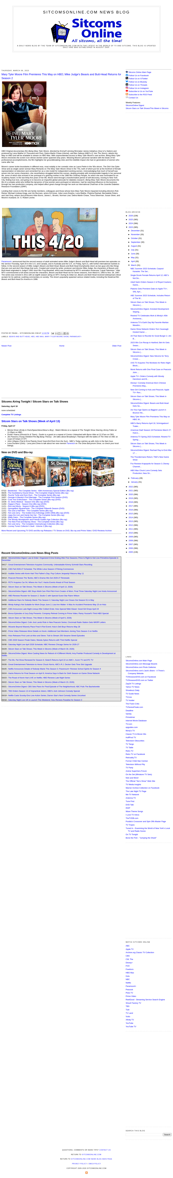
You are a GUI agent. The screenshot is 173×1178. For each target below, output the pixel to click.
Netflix (128, 983)
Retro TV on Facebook (135, 754)
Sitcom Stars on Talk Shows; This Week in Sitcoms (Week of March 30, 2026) (41, 649)
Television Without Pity (135, 764)
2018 (131, 502)
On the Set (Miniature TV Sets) (139, 774)
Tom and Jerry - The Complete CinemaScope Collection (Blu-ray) (35, 524)
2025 (131, 219)
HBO (33, 336)
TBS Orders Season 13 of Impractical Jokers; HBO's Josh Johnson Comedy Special (44, 691)
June (133, 254)
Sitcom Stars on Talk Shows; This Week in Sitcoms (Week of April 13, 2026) (40, 587)
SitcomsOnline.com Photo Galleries (141, 667)
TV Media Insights (133, 784)
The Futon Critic (132, 704)
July (133, 250)
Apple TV (130, 949)
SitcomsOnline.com (91, 1154)
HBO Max (40, 336)
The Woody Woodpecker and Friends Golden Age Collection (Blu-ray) (37, 519)
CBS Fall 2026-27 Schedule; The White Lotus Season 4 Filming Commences (41, 569)
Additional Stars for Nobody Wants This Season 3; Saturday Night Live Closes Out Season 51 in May (51, 600)
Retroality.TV (131, 757)
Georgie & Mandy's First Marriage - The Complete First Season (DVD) (38, 497)
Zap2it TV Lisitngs (133, 684)
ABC (128, 946)
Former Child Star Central (137, 761)
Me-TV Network (132, 794)
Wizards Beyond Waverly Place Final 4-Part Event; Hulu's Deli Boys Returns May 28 (44, 627)
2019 (131, 498)
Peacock (129, 989)
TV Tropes (130, 825)
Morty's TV (130, 731)
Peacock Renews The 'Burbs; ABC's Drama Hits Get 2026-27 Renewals (38, 578)
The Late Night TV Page (136, 791)
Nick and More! (132, 778)
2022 (131, 487)
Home (61, 346)
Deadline (129, 710)
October (134, 238)
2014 (131, 517)
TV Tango (130, 744)
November (135, 234)
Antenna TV (131, 798)
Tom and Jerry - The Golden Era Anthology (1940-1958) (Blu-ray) (35, 513)
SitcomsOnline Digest (135, 105)
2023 (131, 227)
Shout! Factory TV (133, 1003)
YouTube (129, 1023)
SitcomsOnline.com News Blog (86, 12)
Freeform (130, 969)
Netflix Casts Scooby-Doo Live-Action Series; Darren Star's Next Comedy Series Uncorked (46, 695)
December (135, 230)
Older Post (116, 346)
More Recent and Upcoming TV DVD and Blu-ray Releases (26, 530)
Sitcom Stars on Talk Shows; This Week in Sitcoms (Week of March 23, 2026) (41, 682)
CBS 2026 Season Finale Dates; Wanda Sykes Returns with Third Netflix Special (42, 640)
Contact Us (132, 98)
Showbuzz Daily (132, 690)
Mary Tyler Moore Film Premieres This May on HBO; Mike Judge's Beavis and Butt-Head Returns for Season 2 (61, 76)
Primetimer (130, 717)
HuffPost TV (131, 737)
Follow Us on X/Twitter (138, 78)
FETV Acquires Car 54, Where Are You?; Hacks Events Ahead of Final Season (41, 582)
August (134, 246)
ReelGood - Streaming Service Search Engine (145, 999)
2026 (131, 216)
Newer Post (6, 346)
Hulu (128, 976)
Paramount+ (6, 261)
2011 (131, 529)
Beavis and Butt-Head (19, 336)
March (134, 265)
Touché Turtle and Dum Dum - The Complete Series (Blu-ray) (34, 495)
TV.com (129, 724)
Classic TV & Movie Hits (136, 734)
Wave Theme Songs (134, 811)
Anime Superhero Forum (136, 771)
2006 (131, 548)
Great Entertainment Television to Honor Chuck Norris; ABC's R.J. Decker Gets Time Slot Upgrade (50, 664)
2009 (131, 537)
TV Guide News (132, 694)
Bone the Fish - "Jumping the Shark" (141, 838)
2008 (131, 540)
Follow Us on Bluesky (138, 82)
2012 (131, 525)
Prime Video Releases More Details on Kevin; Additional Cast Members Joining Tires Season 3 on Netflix (53, 631)
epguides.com (132, 727)
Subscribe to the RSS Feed (140, 94)
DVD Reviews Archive (102, 530)
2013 (131, 521)
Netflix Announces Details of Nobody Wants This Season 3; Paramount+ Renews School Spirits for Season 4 (54, 669)
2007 (131, 544)
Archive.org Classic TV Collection (140, 952)
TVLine (129, 697)
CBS (128, 956)
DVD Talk (130, 805)
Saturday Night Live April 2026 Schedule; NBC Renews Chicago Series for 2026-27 (43, 644)
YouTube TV (131, 1026)
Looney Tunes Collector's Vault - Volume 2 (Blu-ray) (30, 526)
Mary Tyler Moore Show (57, 336)
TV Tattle (129, 747)
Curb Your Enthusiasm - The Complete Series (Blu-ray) (31, 499)
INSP (128, 808)
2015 (131, 513)
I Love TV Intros (132, 815)
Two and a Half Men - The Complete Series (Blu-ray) (30, 511)
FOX (128, 966)
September (136, 242)
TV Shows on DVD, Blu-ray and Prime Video (72, 530)
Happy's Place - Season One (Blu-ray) (24, 504)
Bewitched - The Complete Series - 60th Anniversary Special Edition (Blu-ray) (41, 491)
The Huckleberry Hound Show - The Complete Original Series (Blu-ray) (38, 493)
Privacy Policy (79, 1164)
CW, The (129, 959)
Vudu (128, 1016)
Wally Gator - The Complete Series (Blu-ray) (27, 517)
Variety (129, 714)
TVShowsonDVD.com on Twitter (139, 680)
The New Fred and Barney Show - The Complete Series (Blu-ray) (35, 522)
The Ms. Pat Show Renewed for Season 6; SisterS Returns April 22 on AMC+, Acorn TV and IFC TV (50, 660)
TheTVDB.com (132, 818)
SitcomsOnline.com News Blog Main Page (91, 1159)
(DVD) (58, 499)
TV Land (129, 1013)
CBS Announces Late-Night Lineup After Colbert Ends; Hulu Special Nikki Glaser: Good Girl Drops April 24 (53, 609)
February (135, 478)
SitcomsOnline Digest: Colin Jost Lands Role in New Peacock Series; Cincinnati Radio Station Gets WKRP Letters (57, 622)
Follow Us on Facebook (139, 75)
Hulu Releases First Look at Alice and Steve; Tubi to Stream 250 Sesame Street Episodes (46, 635)
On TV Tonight (132, 834)
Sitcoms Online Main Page (138, 72)
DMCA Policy (95, 1164)
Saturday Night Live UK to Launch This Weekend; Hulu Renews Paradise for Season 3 (45, 700)
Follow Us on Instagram (139, 88)
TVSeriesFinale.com (134, 707)
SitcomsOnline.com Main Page (139, 660)
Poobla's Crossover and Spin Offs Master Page (146, 821)
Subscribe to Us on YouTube (141, 91)
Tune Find (130, 801)
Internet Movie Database (136, 720)
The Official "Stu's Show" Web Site (140, 781)
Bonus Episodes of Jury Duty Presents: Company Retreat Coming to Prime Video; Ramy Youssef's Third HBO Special (58, 613)
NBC (128, 979)
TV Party (129, 768)
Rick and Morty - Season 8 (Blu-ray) (23, 506)
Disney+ (129, 963)
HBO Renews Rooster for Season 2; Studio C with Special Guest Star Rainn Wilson (43, 596)
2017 (131, 506)
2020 (131, 494)
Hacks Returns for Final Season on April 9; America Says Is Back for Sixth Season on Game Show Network (54, 673)
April (133, 261)
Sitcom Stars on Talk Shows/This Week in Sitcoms (147, 108)
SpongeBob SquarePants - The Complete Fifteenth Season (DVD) (36, 508)
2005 (131, 552)
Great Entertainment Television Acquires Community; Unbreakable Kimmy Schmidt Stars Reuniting (50, 564)
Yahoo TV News (132, 687)
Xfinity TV (130, 1020)
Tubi (127, 1010)
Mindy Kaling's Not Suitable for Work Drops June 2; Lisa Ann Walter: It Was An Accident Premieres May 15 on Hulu (57, 604)
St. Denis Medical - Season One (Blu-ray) (25, 502)
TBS (127, 1006)
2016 (131, 510)
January (134, 482)
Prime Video (131, 996)
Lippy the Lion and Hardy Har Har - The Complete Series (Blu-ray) (36, 515)
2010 (131, 533)
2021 (131, 490)
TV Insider (130, 700)
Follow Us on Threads (138, 85)
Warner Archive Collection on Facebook (142, 788)
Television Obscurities (135, 741)
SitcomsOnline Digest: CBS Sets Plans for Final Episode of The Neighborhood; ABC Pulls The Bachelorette (54, 686)
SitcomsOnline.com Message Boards (141, 664)
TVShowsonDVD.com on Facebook (141, 677)
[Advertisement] (86, 60)
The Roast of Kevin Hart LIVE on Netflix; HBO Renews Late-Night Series (39, 678)
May (133, 257)
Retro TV (129, 751)
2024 (131, 223)
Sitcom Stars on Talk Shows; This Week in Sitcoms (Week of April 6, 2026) (40, 618)
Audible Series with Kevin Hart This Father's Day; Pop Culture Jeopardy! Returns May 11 (46, 573)
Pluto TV (129, 993)
